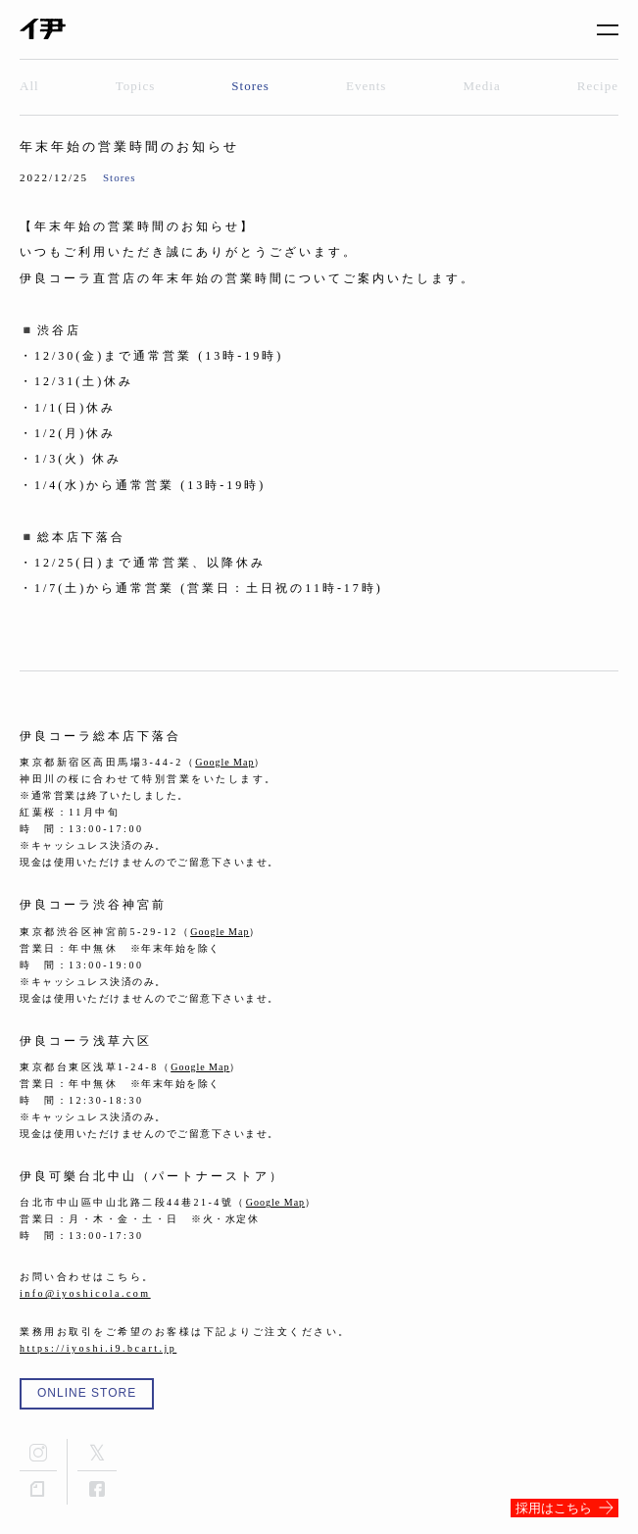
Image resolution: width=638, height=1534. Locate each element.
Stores (250, 85)
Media (482, 85)
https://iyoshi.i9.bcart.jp (98, 1348)
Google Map (224, 762)
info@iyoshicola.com (85, 1293)
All (29, 85)
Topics (135, 85)
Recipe (597, 85)
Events (366, 85)
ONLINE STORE (86, 1393)
